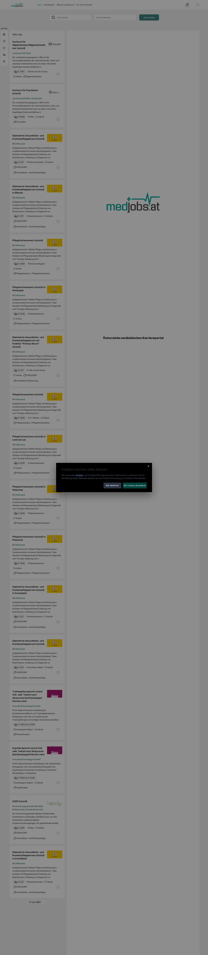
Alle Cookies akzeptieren (135, 485)
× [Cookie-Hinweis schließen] (148, 466)
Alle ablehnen (112, 485)
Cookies (79, 475)
